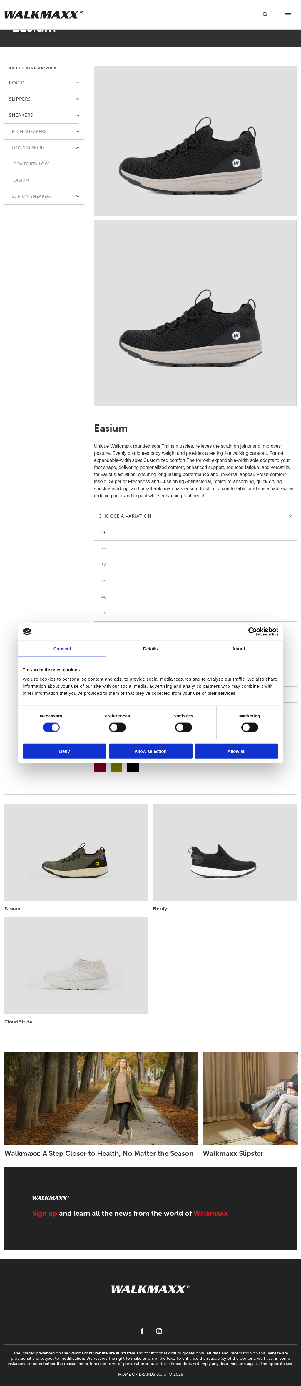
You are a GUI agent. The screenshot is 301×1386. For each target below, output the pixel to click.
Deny (64, 750)
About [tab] (238, 648)
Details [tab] (150, 648)
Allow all (236, 750)
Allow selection (150, 750)
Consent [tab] (62, 648)
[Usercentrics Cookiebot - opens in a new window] (252, 631)
